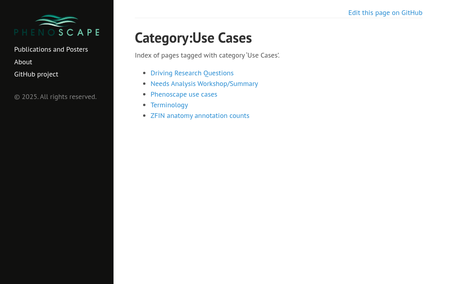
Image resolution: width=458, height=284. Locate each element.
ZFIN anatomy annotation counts (200, 115)
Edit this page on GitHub (385, 12)
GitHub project (36, 73)
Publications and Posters (51, 49)
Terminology (169, 104)
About (23, 61)
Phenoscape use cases (184, 94)
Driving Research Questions (192, 72)
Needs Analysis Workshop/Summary (204, 83)
